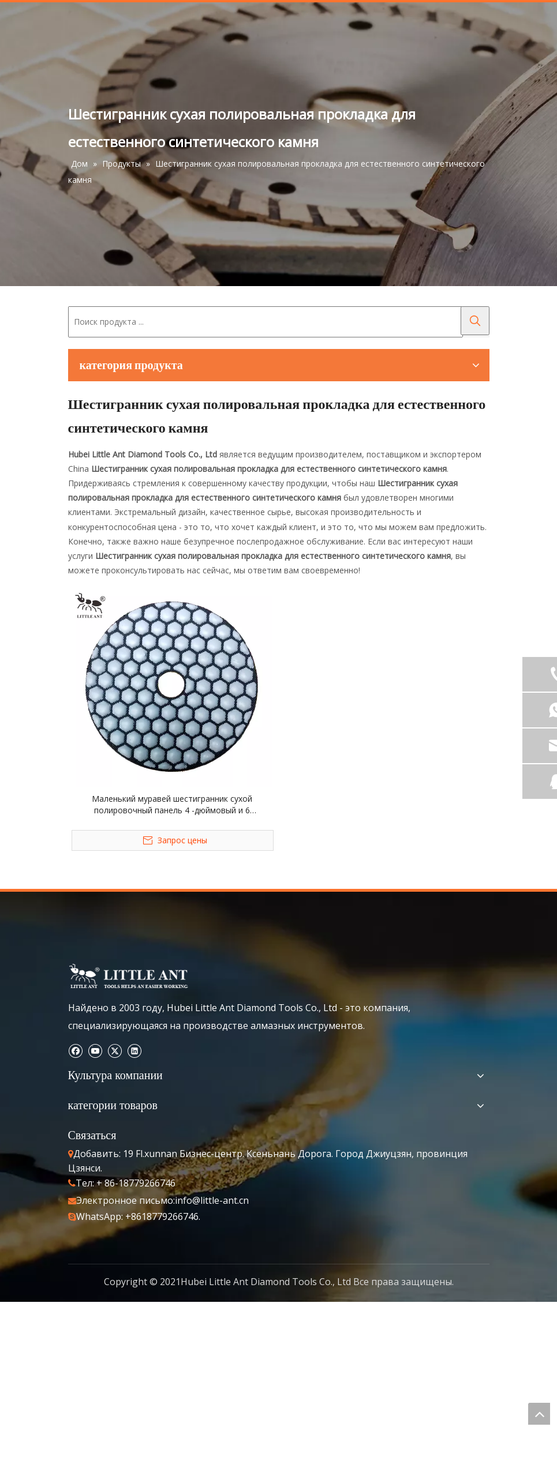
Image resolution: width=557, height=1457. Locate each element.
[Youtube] (95, 1050)
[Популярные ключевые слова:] (475, 320)
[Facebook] (75, 1050)
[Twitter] (114, 1050)
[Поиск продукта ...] (265, 321)
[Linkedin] (134, 1050)
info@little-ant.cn (212, 1200)
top (539, 1414)
